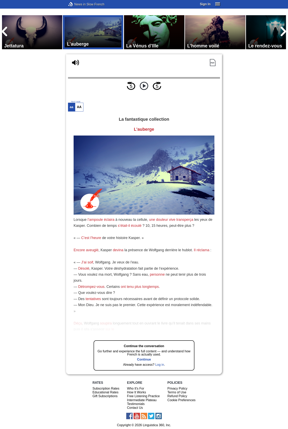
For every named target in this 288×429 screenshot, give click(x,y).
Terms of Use (176, 392)
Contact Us (135, 407)
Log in (159, 364)
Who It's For (135, 388)
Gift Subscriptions (104, 396)
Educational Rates (105, 392)
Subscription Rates (105, 388)
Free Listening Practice (143, 396)
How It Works (136, 392)
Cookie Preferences (181, 400)
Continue (144, 359)
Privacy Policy (177, 388)
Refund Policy (177, 396)
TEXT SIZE (75, 102)
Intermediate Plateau (142, 400)
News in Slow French (76, 4)
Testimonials (136, 404)
